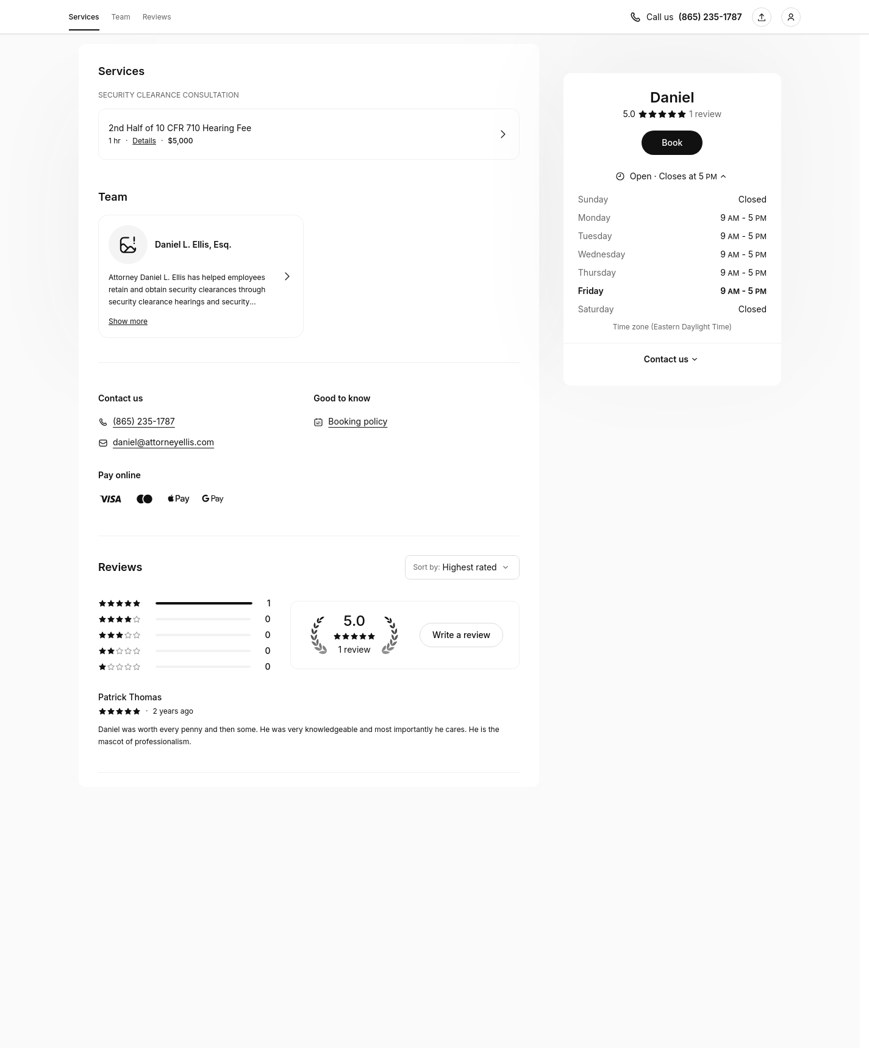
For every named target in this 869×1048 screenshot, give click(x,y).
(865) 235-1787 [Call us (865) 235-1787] (710, 17)
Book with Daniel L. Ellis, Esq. (201, 276)
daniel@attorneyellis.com (163, 442)
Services (84, 19)
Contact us (672, 359)
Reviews (157, 16)
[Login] (791, 17)
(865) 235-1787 (144, 421)
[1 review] (705, 114)
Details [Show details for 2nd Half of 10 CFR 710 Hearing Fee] (144, 141)
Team (121, 16)
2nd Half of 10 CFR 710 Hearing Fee (180, 128)
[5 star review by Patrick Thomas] (309, 719)
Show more (128, 321)
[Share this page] (761, 17)
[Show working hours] (672, 176)
